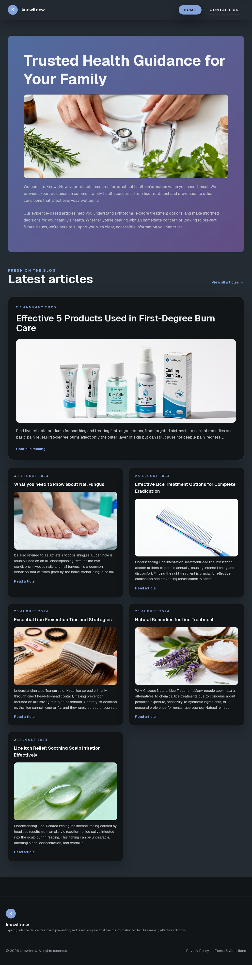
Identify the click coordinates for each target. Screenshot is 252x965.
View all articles (228, 282)
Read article (24, 581)
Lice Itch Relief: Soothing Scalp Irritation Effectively (57, 751)
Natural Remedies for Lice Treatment (174, 619)
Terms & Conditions (230, 951)
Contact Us (224, 10)
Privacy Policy (197, 951)
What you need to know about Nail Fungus (59, 484)
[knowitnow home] (26, 10)
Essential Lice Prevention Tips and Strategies (63, 619)
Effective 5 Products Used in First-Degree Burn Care (115, 323)
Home (190, 10)
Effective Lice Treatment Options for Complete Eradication (185, 487)
